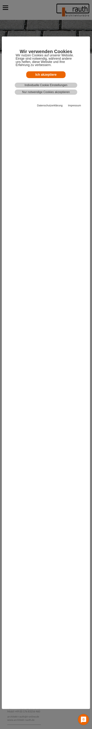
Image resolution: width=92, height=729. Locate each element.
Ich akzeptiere (45, 74)
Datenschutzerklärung (49, 105)
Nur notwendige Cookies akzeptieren (46, 92)
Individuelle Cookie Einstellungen (46, 85)
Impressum (74, 105)
